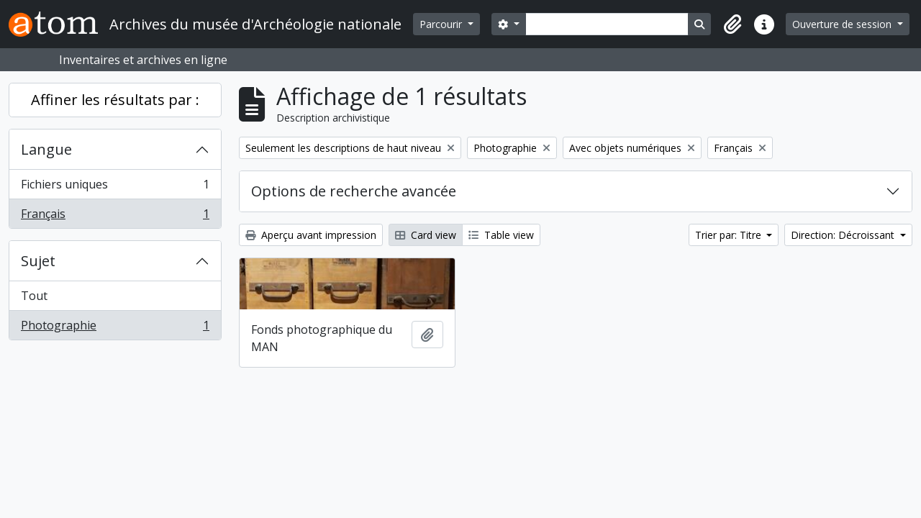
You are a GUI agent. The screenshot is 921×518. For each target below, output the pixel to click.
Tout (34, 296)
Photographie (114, 328)
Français (114, 216)
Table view (501, 235)
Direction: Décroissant (844, 235)
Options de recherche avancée (353, 191)
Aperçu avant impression (310, 235)
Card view (425, 235)
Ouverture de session (843, 24)
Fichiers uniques (114, 187)
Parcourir (442, 24)
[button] (732, 24)
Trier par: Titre (729, 235)
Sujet (38, 261)
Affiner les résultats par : (115, 99)
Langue (46, 149)
